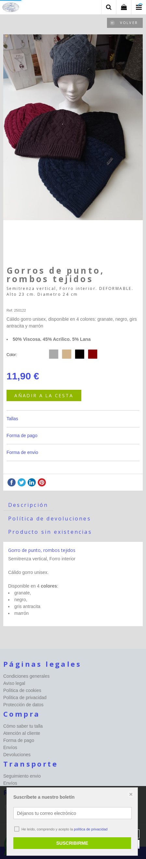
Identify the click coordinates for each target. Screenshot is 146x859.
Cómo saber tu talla (23, 726)
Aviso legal (14, 683)
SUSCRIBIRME (72, 843)
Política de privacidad (24, 697)
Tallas (12, 418)
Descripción (28, 504)
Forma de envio (22, 452)
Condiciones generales (26, 676)
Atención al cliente (21, 733)
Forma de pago (22, 435)
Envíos (10, 747)
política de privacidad (90, 829)
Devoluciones (17, 754)
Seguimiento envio (22, 776)
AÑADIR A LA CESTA (43, 395)
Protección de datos (23, 704)
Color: (12, 354)
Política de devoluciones (49, 518)
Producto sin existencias (50, 531)
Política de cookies (22, 690)
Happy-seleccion (20, 302)
